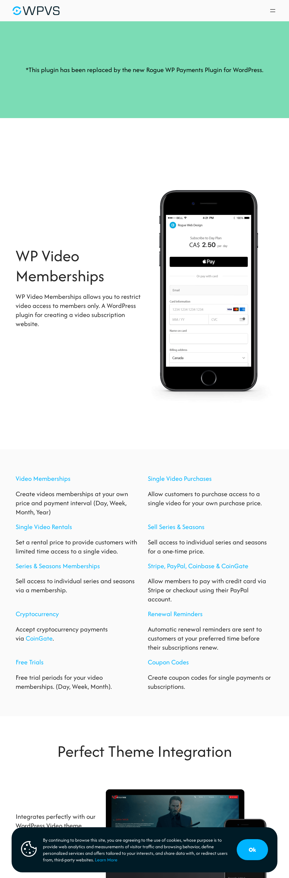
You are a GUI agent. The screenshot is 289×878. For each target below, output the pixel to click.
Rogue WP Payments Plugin (184, 69)
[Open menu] (272, 10)
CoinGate (39, 638)
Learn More (106, 859)
